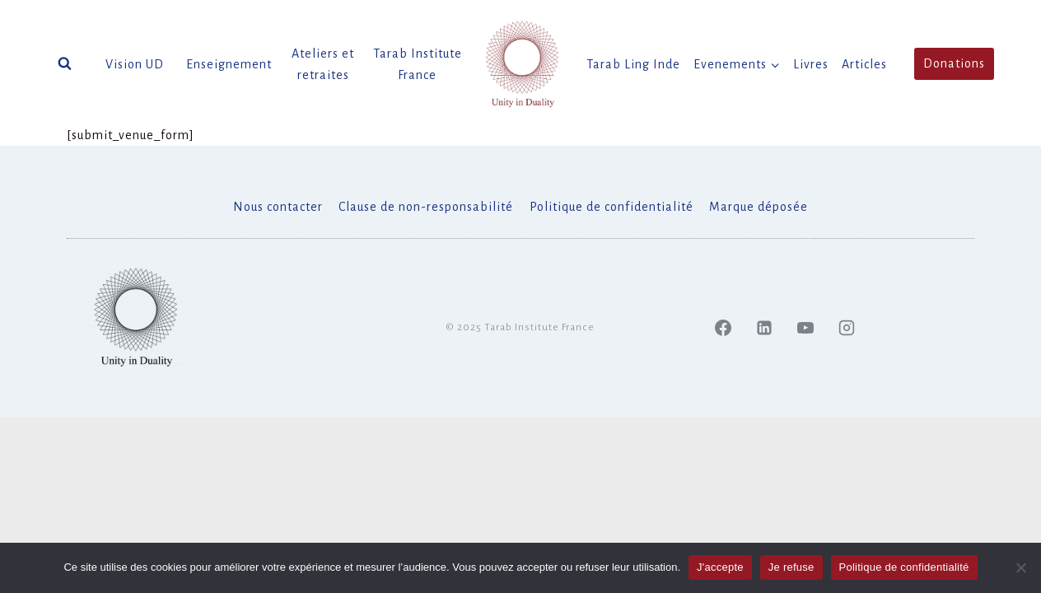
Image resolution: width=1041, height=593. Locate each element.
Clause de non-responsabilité (425, 206)
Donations (954, 63)
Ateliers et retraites (323, 64)
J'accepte (720, 567)
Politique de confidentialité (611, 206)
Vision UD (134, 64)
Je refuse (791, 567)
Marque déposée (758, 206)
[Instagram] (846, 327)
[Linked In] (764, 327)
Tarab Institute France (417, 64)
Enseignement (229, 64)
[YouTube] (805, 327)
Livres (811, 64)
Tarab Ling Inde (633, 64)
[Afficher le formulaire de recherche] (64, 63)
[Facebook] (723, 327)
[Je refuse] (1020, 567)
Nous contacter (278, 206)
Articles (864, 64)
